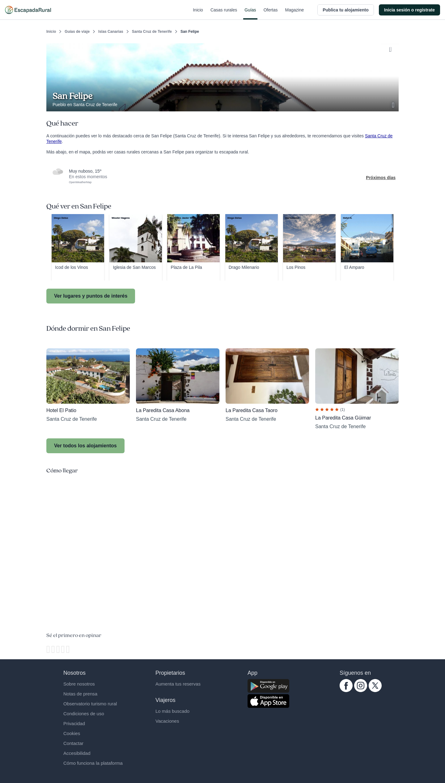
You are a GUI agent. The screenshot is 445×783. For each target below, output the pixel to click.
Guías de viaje (77, 31)
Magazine (294, 13)
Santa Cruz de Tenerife (152, 31)
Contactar (73, 743)
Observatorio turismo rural (90, 703)
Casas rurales (223, 13)
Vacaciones (167, 721)
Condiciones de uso (83, 713)
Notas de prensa (80, 693)
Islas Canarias (110, 31)
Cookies (71, 733)
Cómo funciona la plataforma (93, 763)
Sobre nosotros (79, 683)
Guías (250, 13)
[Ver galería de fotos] (394, 104)
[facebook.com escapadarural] (346, 690)
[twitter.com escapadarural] (375, 690)
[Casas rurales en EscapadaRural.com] (28, 10)
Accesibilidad (77, 753)
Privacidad (74, 723)
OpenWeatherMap (80, 182)
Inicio (198, 13)
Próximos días (381, 177)
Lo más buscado (172, 711)
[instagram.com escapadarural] (360, 690)
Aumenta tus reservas (178, 683)
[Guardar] (392, 48)
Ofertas (270, 13)
